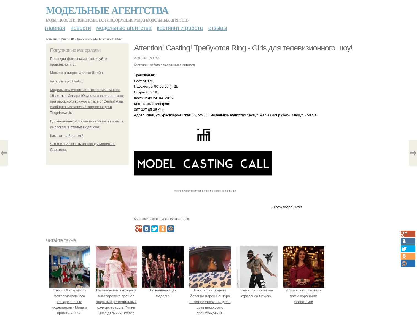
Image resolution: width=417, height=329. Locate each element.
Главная (55, 28)
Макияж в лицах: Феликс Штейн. (77, 73)
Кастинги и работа (180, 28)
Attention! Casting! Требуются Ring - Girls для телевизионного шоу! (243, 48)
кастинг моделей (161, 218)
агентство (182, 218)
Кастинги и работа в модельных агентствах (91, 38)
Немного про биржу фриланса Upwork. (257, 290)
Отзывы (217, 28)
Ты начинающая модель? (163, 290)
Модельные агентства (107, 10)
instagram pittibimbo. (66, 81)
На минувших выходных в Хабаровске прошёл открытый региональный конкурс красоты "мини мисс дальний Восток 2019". (116, 301)
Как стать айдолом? (66, 135)
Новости (81, 28)
